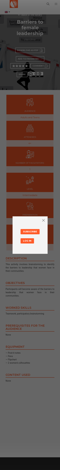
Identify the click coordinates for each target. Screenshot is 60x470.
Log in (27, 240)
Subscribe (30, 231)
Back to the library (31, 14)
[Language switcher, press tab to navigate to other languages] (7, 12)
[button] (56, 4)
